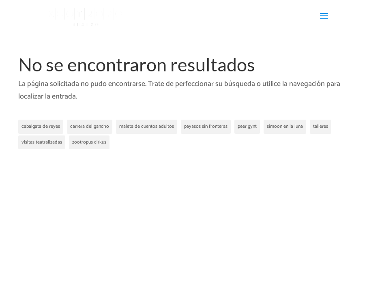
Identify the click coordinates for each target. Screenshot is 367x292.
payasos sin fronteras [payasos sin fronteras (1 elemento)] (205, 126)
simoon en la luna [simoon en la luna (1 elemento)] (285, 126)
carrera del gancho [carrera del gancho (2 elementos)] (89, 126)
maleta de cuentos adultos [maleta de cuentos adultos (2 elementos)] (146, 126)
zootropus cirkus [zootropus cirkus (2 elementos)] (89, 142)
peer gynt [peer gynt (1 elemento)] (247, 126)
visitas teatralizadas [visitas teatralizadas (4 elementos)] (41, 142)
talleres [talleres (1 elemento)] (320, 126)
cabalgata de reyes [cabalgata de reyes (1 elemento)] (40, 126)
